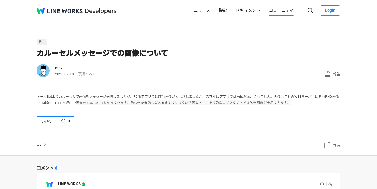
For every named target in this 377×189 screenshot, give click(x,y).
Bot (42, 42)
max (58, 68)
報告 (336, 74)
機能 (223, 10)
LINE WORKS (69, 184)
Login (330, 10)
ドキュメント (247, 10)
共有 (336, 145)
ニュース (202, 10)
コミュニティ (281, 10)
